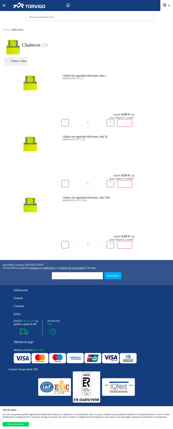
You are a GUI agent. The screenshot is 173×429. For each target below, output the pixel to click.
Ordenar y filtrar (16, 61)
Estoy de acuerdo (16, 424)
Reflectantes (12, 29)
